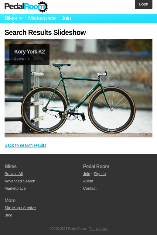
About (88, 181)
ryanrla (24, 58)
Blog (8, 215)
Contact (90, 188)
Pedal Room (26, 7)
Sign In (100, 173)
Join (66, 18)
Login (143, 4)
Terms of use (98, 228)
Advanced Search (20, 181)
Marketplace (41, 18)
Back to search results (25, 145)
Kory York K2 (29, 52)
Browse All (14, 173)
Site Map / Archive (20, 208)
